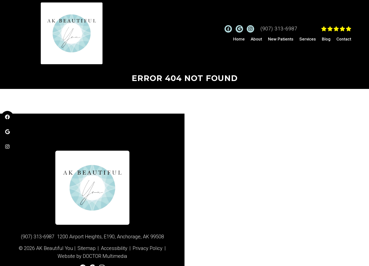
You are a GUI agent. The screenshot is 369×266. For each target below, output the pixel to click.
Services (307, 39)
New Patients (280, 39)
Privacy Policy (148, 248)
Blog (326, 39)
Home (239, 39)
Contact (343, 39)
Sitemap (87, 248)
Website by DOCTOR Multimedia (92, 256)
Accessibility (114, 248)
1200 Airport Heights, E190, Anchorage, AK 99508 (110, 237)
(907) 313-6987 (278, 29)
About (256, 39)
